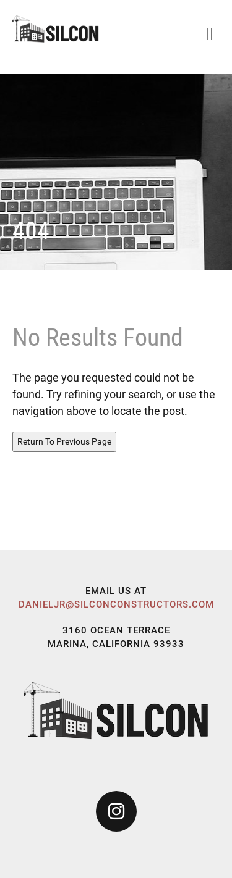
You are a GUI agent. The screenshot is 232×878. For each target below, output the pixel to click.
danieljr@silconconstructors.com (116, 604)
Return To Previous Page (64, 441)
